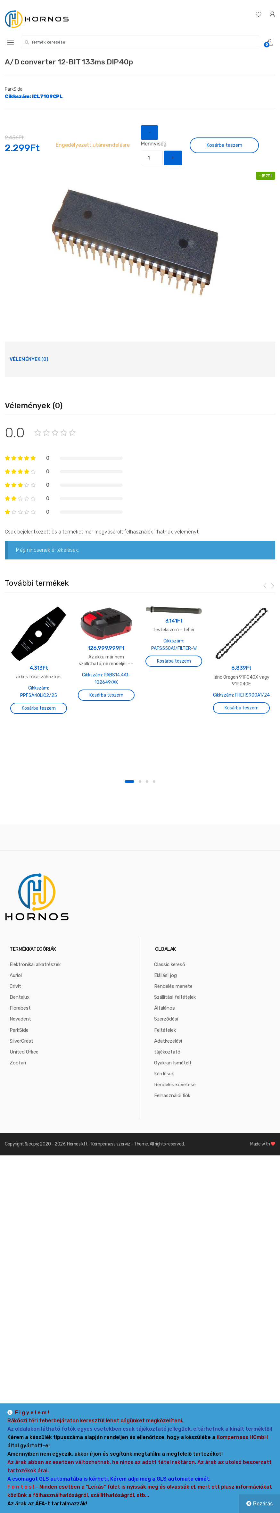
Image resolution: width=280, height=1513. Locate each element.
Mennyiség (154, 144)
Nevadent (20, 1051)
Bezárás (263, 1504)
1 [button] (129, 813)
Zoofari (18, 1094)
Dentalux (19, 1029)
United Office (24, 1084)
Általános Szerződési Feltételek (166, 1051)
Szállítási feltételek (175, 1029)
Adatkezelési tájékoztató (168, 1078)
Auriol (16, 1007)
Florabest (20, 1040)
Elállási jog (165, 1007)
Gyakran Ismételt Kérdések (173, 1100)
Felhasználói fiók (172, 1127)
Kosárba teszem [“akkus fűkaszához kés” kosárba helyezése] (39, 708)
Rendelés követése (175, 1116)
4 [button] (154, 813)
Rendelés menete (173, 1018)
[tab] (29, 359)
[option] (140, 244)
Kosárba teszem (224, 145)
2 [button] (140, 813)
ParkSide (13, 89)
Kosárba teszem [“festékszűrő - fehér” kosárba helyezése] (174, 661)
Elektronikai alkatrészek (35, 996)
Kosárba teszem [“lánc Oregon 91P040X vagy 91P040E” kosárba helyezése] (242, 708)
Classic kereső (169, 996)
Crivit (15, 1018)
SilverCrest (21, 1073)
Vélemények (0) (29, 359)
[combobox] (140, 42)
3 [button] (147, 813)
